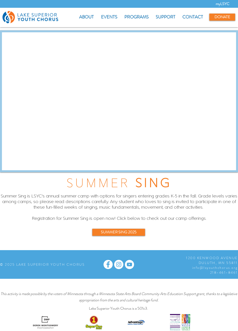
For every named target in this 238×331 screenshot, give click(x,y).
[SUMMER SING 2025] (118, 232)
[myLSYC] (222, 4)
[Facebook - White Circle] (108, 264)
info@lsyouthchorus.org (215, 267)
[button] (86, 17)
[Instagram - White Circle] (118, 264)
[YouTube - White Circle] (129, 264)
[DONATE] (222, 17)
